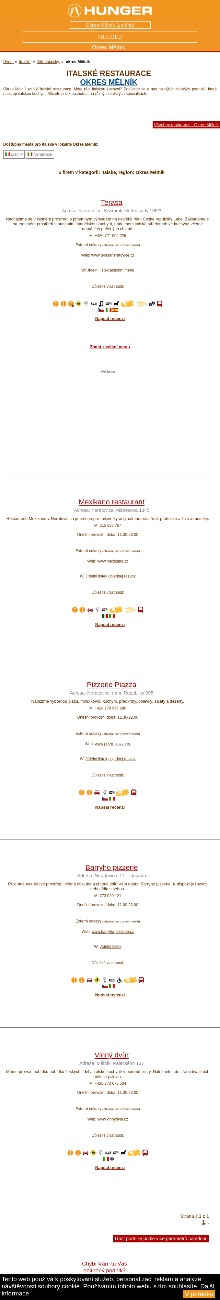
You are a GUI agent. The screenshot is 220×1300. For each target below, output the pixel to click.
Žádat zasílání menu (110, 346)
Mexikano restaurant (112, 502)
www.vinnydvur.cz (113, 1119)
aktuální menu (122, 270)
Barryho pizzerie (112, 867)
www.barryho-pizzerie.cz (113, 931)
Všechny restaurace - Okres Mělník (186, 124)
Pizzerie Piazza (111, 685)
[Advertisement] (106, 418)
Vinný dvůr (112, 1055)
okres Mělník (108, 82)
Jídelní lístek (98, 270)
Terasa (111, 202)
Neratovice (40, 154)
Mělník (14, 154)
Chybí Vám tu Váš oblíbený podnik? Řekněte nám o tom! (104, 1270)
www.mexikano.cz (112, 561)
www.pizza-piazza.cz (113, 744)
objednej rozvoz (121, 576)
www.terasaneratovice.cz (112, 255)
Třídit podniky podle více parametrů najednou (161, 1238)
